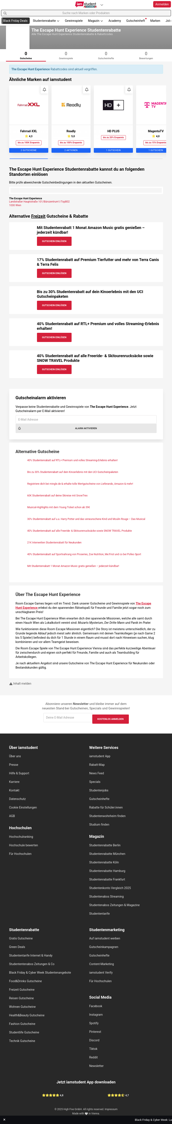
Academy (115, 20)
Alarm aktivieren (57, 428)
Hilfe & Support (19, 773)
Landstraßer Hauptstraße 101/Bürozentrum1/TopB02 (39, 201)
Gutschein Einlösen (54, 241)
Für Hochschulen (20, 853)
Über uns (15, 756)
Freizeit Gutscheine (22, 989)
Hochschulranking (21, 836)
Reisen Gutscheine (21, 998)
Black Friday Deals (15, 20)
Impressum (111, 1109)
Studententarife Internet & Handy (31, 955)
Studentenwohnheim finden (107, 816)
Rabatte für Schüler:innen (106, 807)
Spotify (94, 1023)
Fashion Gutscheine (22, 1024)
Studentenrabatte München (107, 853)
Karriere (14, 782)
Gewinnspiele (74, 20)
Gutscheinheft (136, 20)
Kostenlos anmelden (110, 719)
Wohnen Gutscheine (22, 1006)
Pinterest (95, 1031)
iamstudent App (99, 756)
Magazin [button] (95, 20)
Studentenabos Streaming (106, 896)
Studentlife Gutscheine (24, 1032)
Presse (13, 764)
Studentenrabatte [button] (46, 20)
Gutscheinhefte (99, 799)
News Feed (96, 773)
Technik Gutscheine (22, 1041)
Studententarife (99, 913)
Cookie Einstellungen (23, 807)
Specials (95, 782)
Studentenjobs (99, 790)
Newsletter (96, 1066)
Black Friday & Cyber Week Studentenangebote (40, 972)
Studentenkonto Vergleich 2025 (110, 888)
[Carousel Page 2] (67, 159)
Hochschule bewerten (23, 845)
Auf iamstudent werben (104, 938)
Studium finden (99, 824)
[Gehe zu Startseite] (86, 4)
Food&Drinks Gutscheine (25, 981)
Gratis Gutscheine (21, 938)
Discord (94, 1040)
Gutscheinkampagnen (103, 947)
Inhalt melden (20, 683)
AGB (12, 816)
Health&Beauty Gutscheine (27, 1015)
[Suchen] (5, 13)
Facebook (95, 1006)
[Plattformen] (102, 4)
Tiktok (93, 1049)
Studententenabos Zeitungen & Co (31, 964)
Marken (155, 20)
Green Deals (17, 947)
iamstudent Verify (101, 972)
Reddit (93, 1057)
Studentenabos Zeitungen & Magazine (114, 905)
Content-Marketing (101, 964)
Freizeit (38, 216)
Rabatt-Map (97, 764)
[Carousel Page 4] (143, 159)
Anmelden (162, 4)
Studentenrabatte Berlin (105, 845)
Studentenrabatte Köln (104, 862)
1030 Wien (15, 205)
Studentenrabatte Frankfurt (107, 879)
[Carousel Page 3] (105, 159)
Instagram (96, 1014)
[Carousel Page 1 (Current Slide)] (29, 159)
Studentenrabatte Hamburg (107, 871)
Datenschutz (17, 799)
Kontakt (14, 790)
